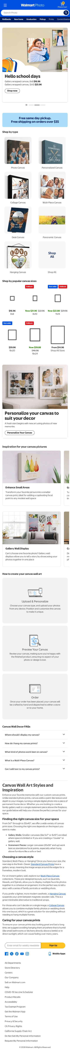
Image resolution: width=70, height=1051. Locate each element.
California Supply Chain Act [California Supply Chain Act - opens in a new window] (18, 1031)
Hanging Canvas (58, 893)
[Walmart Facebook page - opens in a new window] (6, 953)
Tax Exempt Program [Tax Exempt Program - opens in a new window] (15, 1006)
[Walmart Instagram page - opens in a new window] (27, 953)
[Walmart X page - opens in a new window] (11, 953)
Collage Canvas (56, 905)
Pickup (43, 19)
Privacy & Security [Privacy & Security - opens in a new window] (14, 1021)
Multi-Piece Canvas (50, 876)
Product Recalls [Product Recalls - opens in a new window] (12, 997)
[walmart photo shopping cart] (62, 5)
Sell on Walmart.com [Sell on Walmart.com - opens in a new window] (15, 982)
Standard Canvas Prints (42, 864)
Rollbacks (6, 19)
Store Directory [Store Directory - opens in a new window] (12, 967)
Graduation (31, 19)
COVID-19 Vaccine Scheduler (19, 992)
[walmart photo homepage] (32, 5)
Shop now (12, 90)
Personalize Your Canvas (19, 432)
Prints (51, 19)
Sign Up (53, 945)
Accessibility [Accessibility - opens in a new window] (11, 1002)
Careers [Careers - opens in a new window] (8, 972)
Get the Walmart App (15, 1011)
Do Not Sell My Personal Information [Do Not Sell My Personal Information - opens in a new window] (23, 1036)
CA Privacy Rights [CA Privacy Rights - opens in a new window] (13, 1026)
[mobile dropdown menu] (5, 5)
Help (7, 987)
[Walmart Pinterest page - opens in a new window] (17, 953)
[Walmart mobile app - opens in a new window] (56, 953)
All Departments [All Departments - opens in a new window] (13, 963)
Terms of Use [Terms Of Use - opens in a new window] (11, 1016)
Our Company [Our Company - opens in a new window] (12, 977)
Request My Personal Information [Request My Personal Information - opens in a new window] (21, 1040)
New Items (18, 19)
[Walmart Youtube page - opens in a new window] (22, 953)
